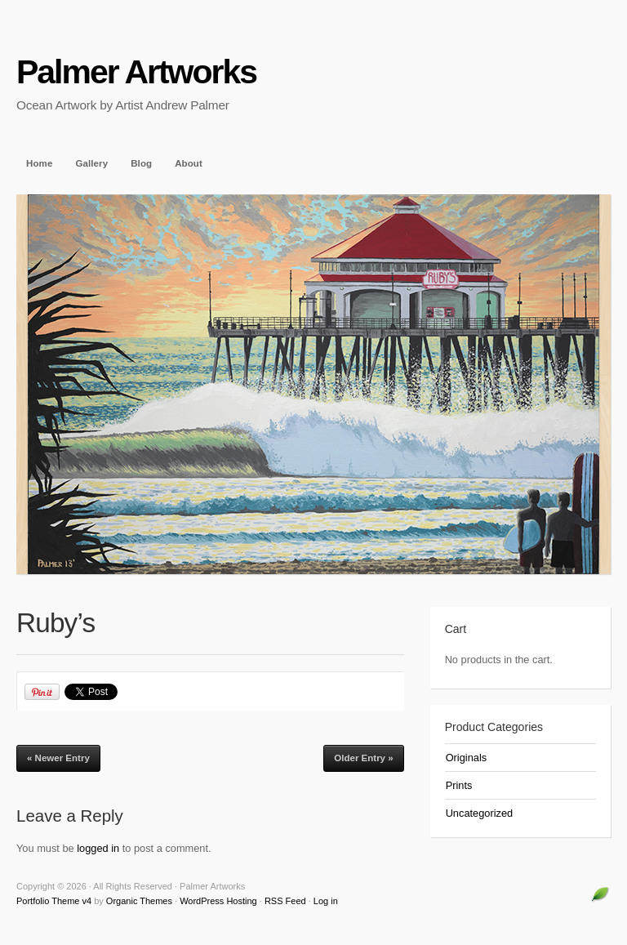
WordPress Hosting (218, 901)
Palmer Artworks (136, 72)
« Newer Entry (58, 758)
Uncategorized (480, 813)
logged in (98, 848)
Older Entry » (363, 758)
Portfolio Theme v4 (53, 901)
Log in (326, 901)
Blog (141, 163)
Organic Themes (139, 901)
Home (39, 163)
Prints (459, 785)
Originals (466, 757)
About (188, 163)
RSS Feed (285, 901)
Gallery (91, 163)
